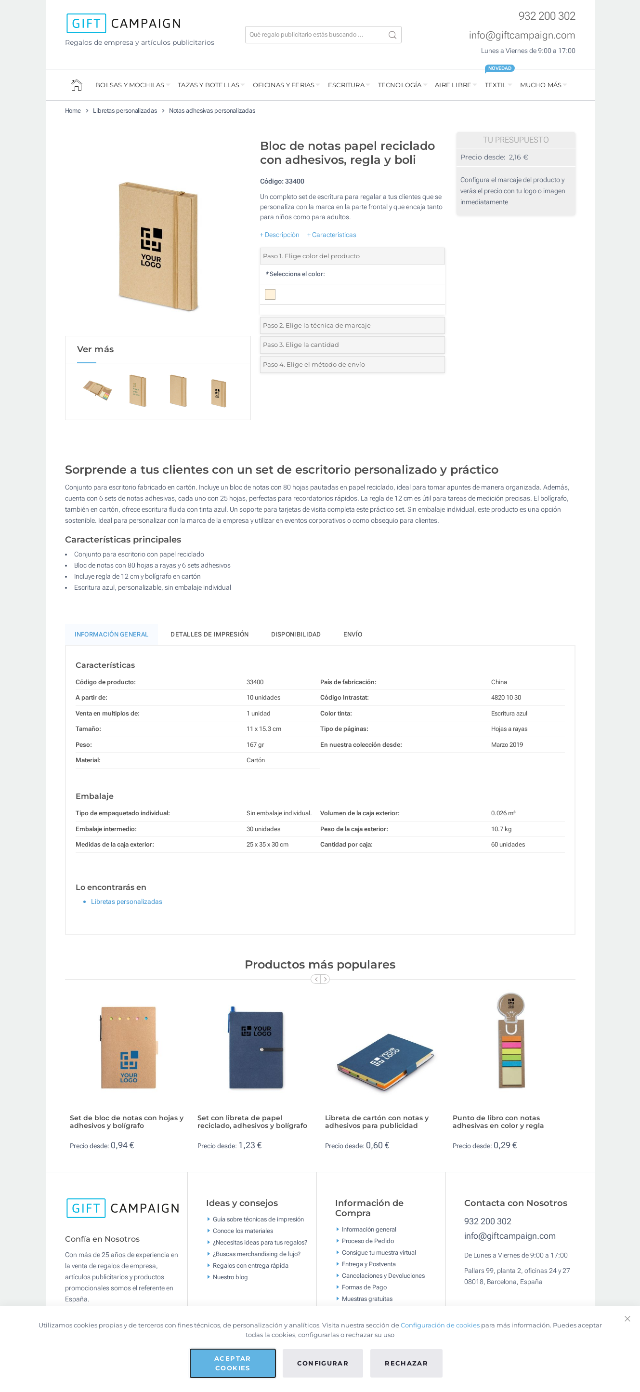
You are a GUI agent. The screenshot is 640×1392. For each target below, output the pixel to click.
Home (73, 110)
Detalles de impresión (209, 636)
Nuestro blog (230, 1278)
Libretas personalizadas (125, 110)
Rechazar (406, 1363)
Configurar (323, 1363)
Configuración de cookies (440, 1325)
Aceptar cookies (232, 1363)
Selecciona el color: (295, 274)
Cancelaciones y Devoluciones (383, 1277)
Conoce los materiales (243, 1232)
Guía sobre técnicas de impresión (258, 1220)
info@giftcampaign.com (522, 35)
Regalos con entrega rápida (250, 1267)
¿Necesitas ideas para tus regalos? (260, 1243)
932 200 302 (547, 16)
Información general (369, 1231)
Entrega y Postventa (369, 1266)
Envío (353, 636)
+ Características (331, 235)
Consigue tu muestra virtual (379, 1254)
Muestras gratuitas (367, 1300)
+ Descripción (280, 235)
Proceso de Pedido (368, 1242)
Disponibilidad (296, 636)
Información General (112, 636)
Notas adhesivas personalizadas (212, 110)
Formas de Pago (364, 1289)
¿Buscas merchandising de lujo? (256, 1255)
